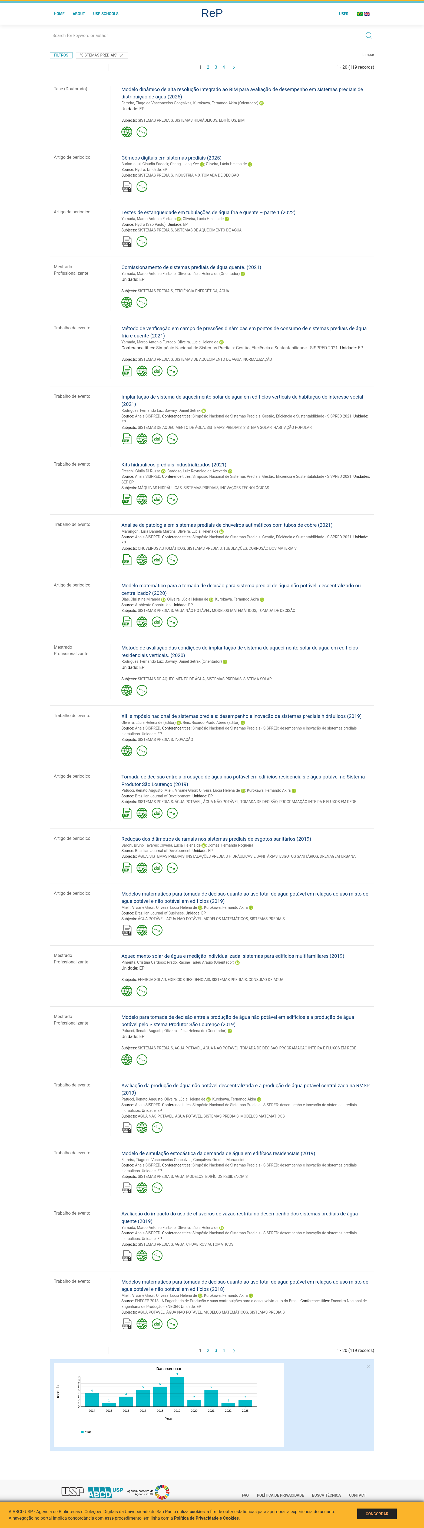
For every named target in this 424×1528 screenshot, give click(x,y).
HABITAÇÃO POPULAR (292, 427)
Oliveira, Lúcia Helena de (226, 164)
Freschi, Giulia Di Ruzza (140, 471)
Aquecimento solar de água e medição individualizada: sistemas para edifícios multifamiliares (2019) (232, 956)
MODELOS (195, 1176)
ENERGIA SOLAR (152, 979)
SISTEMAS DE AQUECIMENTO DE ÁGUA (208, 230)
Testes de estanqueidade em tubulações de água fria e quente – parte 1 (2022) (208, 212)
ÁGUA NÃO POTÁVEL (192, 610)
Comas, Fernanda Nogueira (230, 845)
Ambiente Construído (153, 605)
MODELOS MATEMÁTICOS (234, 610)
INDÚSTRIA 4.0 (187, 175)
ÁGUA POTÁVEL (188, 802)
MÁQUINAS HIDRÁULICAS (160, 488)
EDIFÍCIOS (227, 120)
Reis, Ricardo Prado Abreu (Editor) (211, 722)
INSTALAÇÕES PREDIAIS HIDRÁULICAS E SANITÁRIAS (232, 856)
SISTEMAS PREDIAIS (155, 120)
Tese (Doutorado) (70, 88)
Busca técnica (326, 1495)
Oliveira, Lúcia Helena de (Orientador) (208, 273)
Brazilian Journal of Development (162, 796)
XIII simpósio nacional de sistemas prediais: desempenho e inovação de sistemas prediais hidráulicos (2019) (241, 716)
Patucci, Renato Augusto (142, 790)
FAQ (245, 1495)
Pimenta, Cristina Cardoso (143, 962)
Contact (357, 1495)
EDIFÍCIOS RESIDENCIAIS (189, 979)
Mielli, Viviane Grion (180, 790)
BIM (241, 120)
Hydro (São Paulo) (150, 224)
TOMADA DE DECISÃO (220, 175)
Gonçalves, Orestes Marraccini (218, 1160)
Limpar (368, 54)
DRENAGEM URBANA (338, 856)
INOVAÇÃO (184, 739)
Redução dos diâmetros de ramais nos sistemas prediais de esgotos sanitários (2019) (216, 839)
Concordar (377, 1514)
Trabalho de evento (72, 327)
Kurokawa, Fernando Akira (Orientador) (225, 103)
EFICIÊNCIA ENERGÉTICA (196, 291)
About (79, 14)
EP (141, 108)
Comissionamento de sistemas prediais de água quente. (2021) (191, 267)
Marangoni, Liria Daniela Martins (148, 531)
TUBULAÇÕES (235, 548)
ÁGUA (224, 291)
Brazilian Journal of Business (159, 913)
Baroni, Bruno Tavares (139, 845)
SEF (124, 482)
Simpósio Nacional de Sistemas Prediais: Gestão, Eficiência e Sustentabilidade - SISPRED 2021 (247, 347)
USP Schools (106, 14)
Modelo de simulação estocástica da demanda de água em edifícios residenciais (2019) (218, 1153)
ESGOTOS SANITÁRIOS (298, 856)
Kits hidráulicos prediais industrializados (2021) (173, 465)
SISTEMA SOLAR (257, 427)
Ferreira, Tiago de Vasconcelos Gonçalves (156, 103)
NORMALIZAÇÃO (257, 359)
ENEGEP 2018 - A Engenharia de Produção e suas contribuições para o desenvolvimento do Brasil (216, 1301)
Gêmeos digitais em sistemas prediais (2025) (171, 158)
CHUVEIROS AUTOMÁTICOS (161, 548)
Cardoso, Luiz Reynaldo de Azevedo (197, 471)
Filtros (61, 55)
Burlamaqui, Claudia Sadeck (144, 164)
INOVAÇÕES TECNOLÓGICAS (244, 488)
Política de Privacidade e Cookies (206, 1518)
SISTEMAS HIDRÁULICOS (196, 120)
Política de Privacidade (280, 1495)
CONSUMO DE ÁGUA (266, 979)
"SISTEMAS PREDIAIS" (102, 55)
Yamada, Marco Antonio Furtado (148, 219)
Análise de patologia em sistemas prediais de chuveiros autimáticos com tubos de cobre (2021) (227, 525)
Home (59, 14)
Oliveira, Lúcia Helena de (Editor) (148, 722)
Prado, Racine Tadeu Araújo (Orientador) (200, 962)
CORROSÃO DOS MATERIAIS (273, 548)
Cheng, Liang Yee (184, 164)
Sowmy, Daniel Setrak (183, 410)
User (344, 14)
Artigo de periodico (72, 157)
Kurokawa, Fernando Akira (237, 599)
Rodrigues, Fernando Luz (142, 410)
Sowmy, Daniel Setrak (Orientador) (193, 661)
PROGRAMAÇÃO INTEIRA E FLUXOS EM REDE (317, 802)
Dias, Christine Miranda (140, 599)
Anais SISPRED (147, 416)
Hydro (140, 169)
